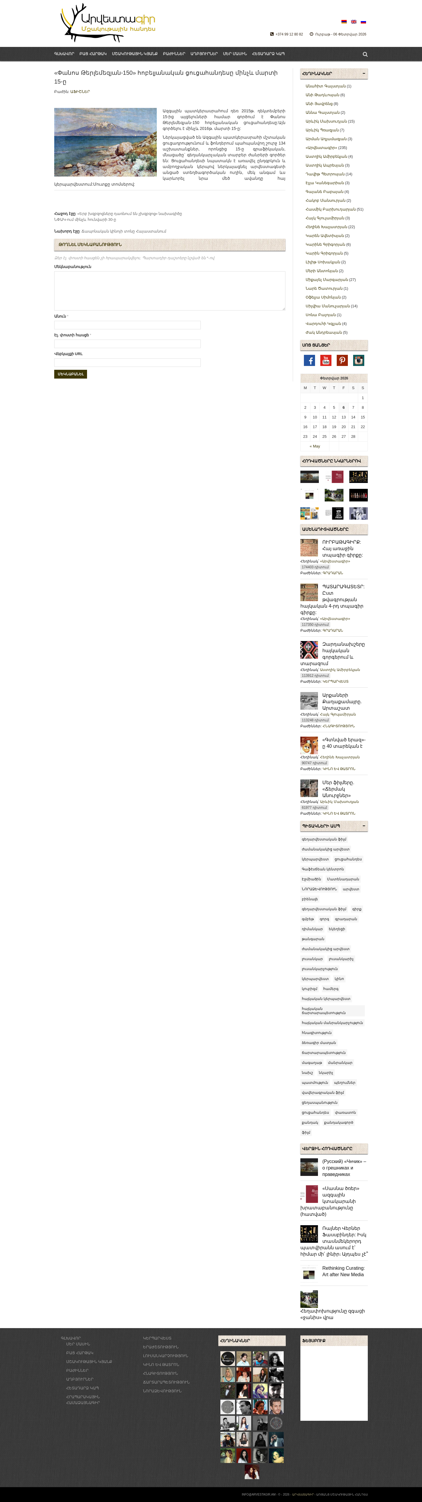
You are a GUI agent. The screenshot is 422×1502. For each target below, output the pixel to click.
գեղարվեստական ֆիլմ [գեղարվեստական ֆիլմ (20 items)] (324, 909)
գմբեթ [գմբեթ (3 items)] (308, 919)
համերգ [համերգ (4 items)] (330, 989)
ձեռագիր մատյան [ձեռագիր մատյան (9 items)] (319, 1043)
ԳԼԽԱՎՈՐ (64, 54)
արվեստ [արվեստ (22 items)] (351, 889)
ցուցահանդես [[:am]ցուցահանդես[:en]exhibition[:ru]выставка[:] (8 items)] (348, 859)
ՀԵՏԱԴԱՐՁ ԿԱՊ (268, 54)
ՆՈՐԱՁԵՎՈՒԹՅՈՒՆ (162, 1391)
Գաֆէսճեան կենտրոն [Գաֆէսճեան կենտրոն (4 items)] (323, 869)
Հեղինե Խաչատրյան (340, 757)
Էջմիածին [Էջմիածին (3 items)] (311, 879)
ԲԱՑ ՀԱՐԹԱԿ (79, 1353)
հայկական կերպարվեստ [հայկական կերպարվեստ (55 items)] (326, 999)
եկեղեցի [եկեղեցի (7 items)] (337, 929)
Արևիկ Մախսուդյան (339, 802)
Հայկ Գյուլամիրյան (338, 714)
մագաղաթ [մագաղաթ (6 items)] (312, 1063)
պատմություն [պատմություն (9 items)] (315, 1083)
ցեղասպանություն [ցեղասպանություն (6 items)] (320, 1103)
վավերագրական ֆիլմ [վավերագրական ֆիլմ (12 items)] (323, 1093)
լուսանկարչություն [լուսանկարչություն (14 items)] (320, 969)
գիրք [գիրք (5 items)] (357, 909)
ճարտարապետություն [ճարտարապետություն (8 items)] (324, 1053)
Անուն (61, 323)
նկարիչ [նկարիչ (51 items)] (326, 1073)
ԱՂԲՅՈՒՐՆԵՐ (204, 54)
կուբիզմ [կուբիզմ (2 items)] (309, 989)
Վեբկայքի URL (68, 361)
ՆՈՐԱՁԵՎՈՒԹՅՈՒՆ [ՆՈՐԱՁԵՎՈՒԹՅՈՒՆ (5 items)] (319, 889)
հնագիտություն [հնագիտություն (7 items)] (317, 1033)
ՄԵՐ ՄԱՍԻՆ (235, 54)
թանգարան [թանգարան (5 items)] (313, 939)
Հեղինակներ (317, 73)
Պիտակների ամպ (321, 826)
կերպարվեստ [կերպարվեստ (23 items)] (315, 979)
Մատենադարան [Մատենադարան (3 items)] (343, 879)
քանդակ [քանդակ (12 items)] (310, 1122)
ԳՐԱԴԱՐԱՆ (333, 573)
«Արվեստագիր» (335, 561)
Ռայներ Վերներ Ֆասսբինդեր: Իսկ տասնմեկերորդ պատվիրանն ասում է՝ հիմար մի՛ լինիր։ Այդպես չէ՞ (334, 1241)
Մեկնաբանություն (72, 267)
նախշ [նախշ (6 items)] (307, 1073)
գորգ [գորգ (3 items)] (324, 919)
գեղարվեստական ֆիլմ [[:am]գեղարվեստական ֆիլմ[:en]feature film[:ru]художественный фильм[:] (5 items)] (324, 839)
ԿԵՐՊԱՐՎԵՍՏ (335, 681)
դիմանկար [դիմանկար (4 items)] (312, 929)
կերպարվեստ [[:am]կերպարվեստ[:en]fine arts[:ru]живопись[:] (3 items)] (315, 859)
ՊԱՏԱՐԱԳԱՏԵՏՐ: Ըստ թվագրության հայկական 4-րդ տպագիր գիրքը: (332, 599)
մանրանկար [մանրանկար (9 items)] (340, 1063)
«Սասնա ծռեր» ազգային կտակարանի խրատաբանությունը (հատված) (329, 1201)
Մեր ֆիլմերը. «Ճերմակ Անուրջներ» (338, 789)
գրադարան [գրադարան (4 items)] (346, 919)
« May (315, 446)
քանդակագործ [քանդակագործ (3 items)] (338, 1122)
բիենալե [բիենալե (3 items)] (310, 899)
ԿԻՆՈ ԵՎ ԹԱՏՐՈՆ (339, 769)
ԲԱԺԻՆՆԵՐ (174, 54)
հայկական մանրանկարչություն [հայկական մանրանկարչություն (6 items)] (332, 1023)
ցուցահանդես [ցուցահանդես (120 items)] (315, 1113)
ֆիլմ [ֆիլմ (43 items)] (306, 1132)
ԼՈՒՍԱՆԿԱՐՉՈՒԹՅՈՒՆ (165, 1356)
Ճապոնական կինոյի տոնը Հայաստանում (123, 231)
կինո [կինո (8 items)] (339, 979)
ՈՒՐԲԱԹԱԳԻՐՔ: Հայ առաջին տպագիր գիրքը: (342, 548)
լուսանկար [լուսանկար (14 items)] (312, 959)
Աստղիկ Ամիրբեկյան (340, 670)
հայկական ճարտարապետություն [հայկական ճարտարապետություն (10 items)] (324, 1011)
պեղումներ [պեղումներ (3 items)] (344, 1083)
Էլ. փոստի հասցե (72, 342)
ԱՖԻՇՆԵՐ (80, 91)
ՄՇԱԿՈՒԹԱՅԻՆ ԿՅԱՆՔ (89, 1361)
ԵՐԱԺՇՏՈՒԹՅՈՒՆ (160, 1347)
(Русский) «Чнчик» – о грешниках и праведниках (344, 1168)
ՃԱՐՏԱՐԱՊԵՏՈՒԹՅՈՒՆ (166, 1382)
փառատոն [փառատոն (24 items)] (345, 1113)
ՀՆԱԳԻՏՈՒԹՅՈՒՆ (339, 726)
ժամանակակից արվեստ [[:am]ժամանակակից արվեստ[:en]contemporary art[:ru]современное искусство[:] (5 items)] (326, 849)
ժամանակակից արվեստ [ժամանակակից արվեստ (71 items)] (326, 949)
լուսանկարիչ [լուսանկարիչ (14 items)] (341, 959)
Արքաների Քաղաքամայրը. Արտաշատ (342, 702)
